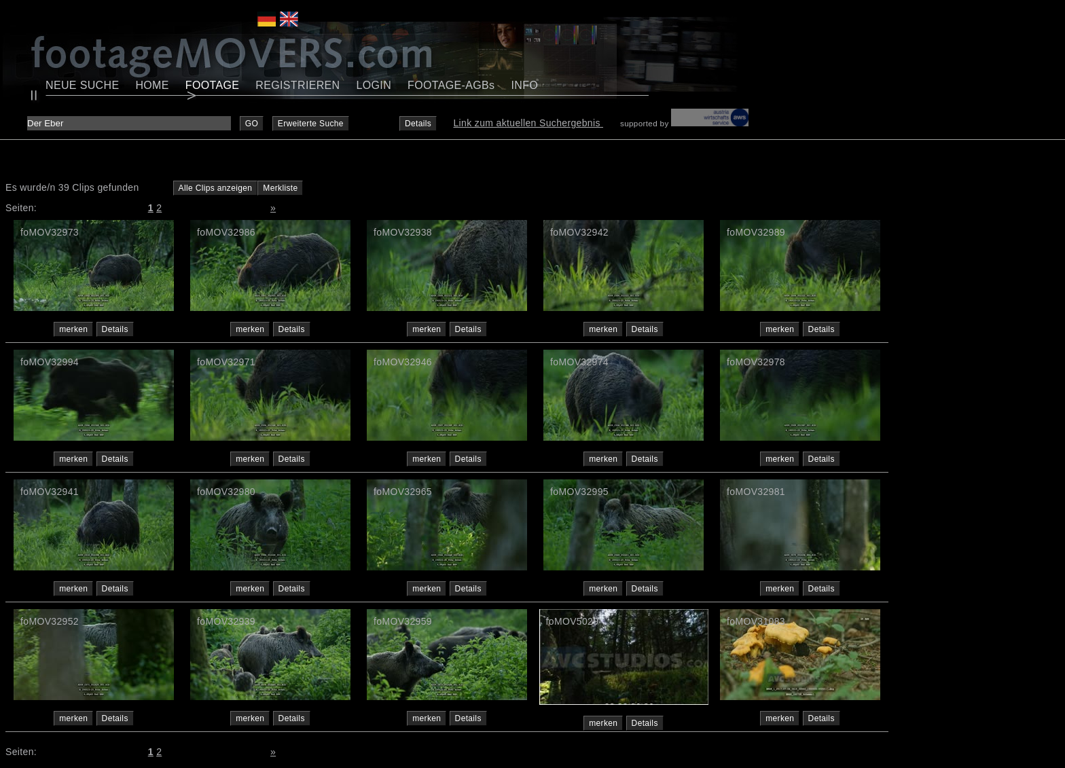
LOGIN (374, 85)
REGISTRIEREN (297, 85)
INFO (524, 85)
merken (73, 329)
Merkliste (280, 188)
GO (251, 123)
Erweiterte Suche (311, 123)
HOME (151, 85)
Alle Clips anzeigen (216, 188)
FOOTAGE (212, 85)
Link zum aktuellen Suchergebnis (528, 122)
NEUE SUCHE (82, 85)
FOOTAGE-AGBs (451, 85)
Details (418, 123)
